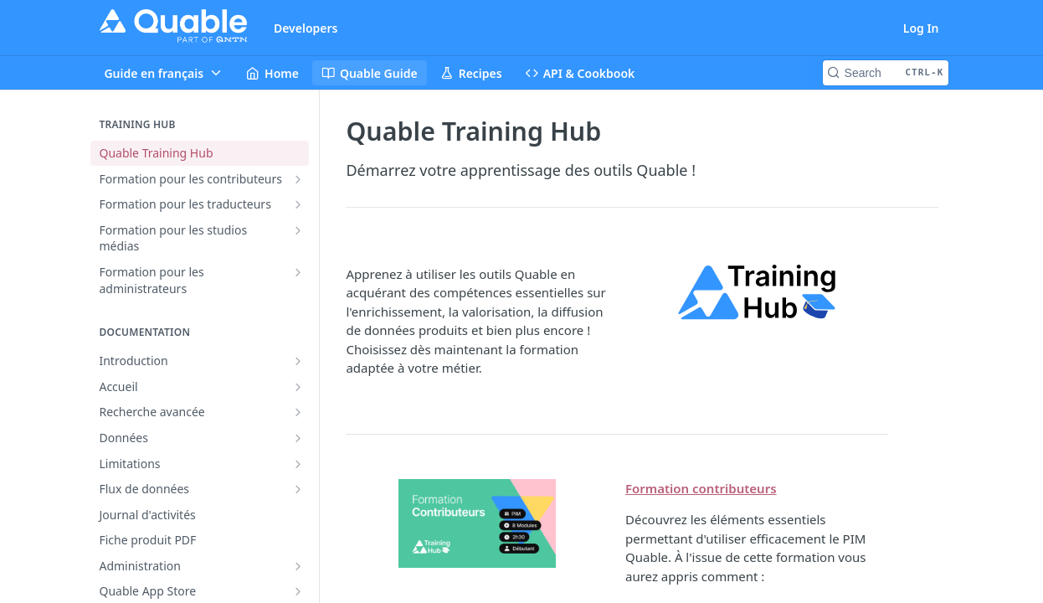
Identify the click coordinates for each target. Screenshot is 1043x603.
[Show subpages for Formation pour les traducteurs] (298, 204)
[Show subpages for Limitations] (298, 464)
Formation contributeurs (701, 488)
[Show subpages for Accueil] (298, 387)
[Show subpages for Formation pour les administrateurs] (298, 272)
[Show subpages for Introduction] (298, 361)
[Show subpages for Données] (298, 438)
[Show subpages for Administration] (298, 566)
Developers (306, 28)
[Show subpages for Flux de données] (298, 489)
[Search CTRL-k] (885, 72)
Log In (921, 28)
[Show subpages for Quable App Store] (298, 591)
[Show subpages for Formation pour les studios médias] (298, 230)
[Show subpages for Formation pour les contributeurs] (298, 179)
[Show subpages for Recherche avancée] (298, 412)
